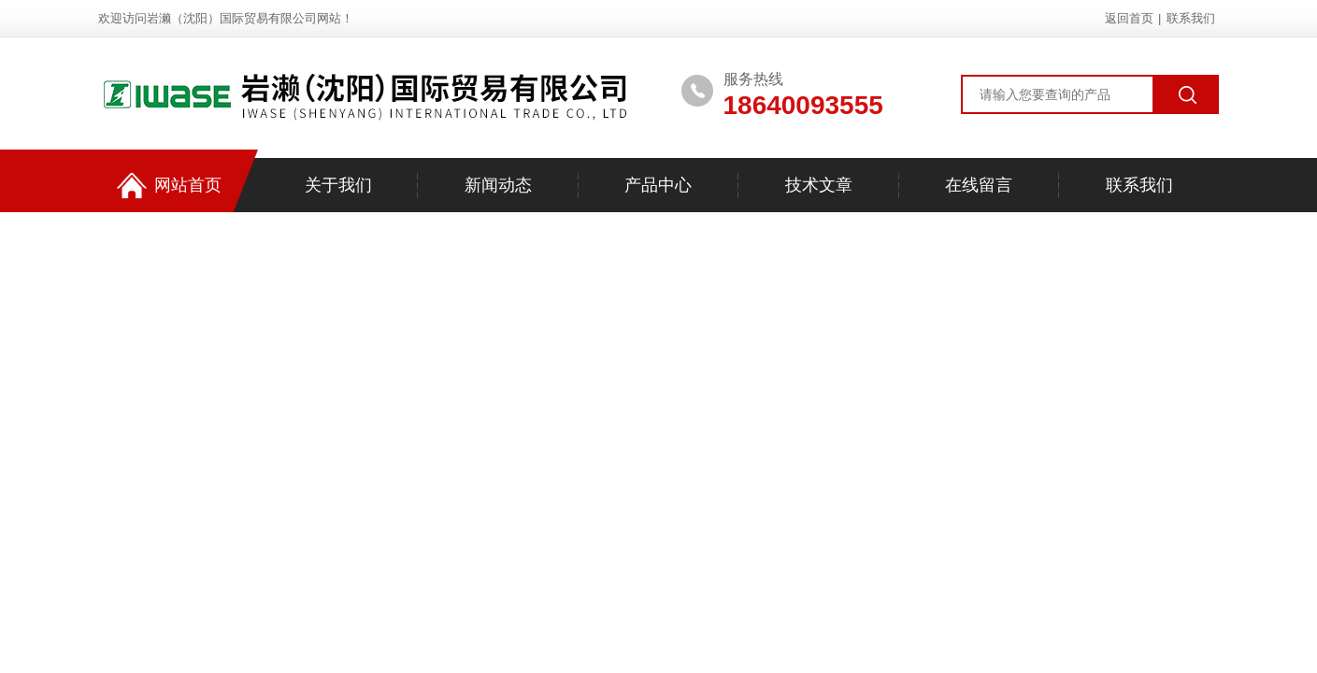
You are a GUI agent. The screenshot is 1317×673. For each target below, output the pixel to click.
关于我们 (338, 185)
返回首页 (1129, 18)
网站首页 (169, 185)
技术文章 (818, 185)
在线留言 (978, 185)
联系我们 (1191, 18)
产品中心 (658, 185)
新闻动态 (498, 185)
